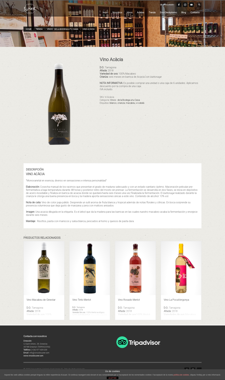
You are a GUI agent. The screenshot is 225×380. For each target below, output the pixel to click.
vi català (140, 103)
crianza (121, 103)
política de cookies (181, 375)
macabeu (130, 103)
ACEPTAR (112, 378)
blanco (113, 103)
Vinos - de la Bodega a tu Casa (125, 100)
